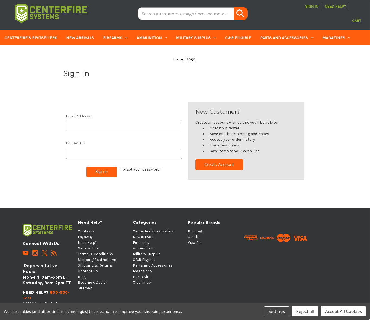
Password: (75, 142)
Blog (82, 276)
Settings (276, 311)
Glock (193, 237)
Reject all (305, 311)
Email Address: (79, 116)
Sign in (311, 6)
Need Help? (335, 6)
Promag (195, 231)
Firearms (115, 37)
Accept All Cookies (343, 311)
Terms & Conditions (95, 254)
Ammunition (152, 37)
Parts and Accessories (286, 37)
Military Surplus (196, 37)
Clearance (50, 52)
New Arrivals (80, 37)
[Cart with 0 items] (356, 14)
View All (194, 242)
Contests (86, 231)
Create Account (219, 164)
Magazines (336, 37)
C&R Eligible (238, 37)
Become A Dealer (92, 282)
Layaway (85, 237)
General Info (88, 248)
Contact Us (88, 271)
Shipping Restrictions (97, 259)
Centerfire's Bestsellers (31, 37)
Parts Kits (17, 52)
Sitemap (85, 288)
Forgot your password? (141, 169)
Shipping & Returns (95, 265)
